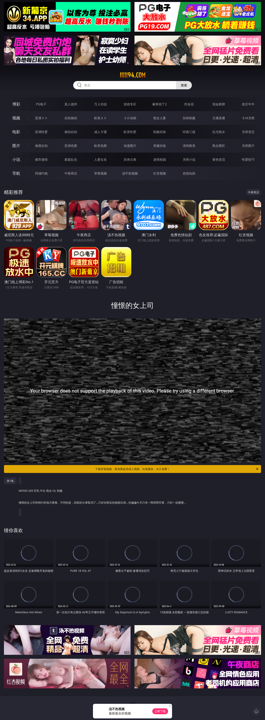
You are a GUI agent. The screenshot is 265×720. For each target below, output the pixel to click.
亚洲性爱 (41, 132)
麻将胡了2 (159, 104)
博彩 (16, 104)
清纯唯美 (189, 145)
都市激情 (41, 159)
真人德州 (70, 104)
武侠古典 (130, 159)
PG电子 (41, 104)
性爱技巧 (248, 159)
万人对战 (100, 104)
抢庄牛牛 (248, 104)
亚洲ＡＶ (41, 118)
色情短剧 (189, 173)
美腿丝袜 (159, 145)
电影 (16, 131)
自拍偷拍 (70, 118)
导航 (16, 173)
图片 (16, 145)
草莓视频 (100, 173)
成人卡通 (100, 132)
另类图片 (248, 145)
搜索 (184, 85)
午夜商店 (70, 173)
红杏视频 (159, 173)
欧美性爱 (130, 132)
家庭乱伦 (70, 159)
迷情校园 (159, 159)
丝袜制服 (189, 118)
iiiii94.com (133, 75)
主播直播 (218, 118)
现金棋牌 (218, 104)
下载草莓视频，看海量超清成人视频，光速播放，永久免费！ (177, 469)
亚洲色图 (70, 145)
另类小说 (189, 159)
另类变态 (248, 132)
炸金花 (189, 104)
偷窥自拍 (41, 145)
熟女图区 (218, 145)
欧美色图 (100, 145)
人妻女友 (100, 159)
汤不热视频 (130, 173)
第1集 (10, 481)
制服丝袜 (159, 132)
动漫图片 (130, 145)
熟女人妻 (159, 118)
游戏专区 (130, 104)
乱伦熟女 (218, 132)
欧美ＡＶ (100, 118)
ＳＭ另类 (248, 118)
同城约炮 (41, 173)
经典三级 (189, 132)
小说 (16, 159)
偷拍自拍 (70, 132)
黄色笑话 (218, 159)
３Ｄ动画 (130, 118)
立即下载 (160, 711)
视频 (16, 118)
